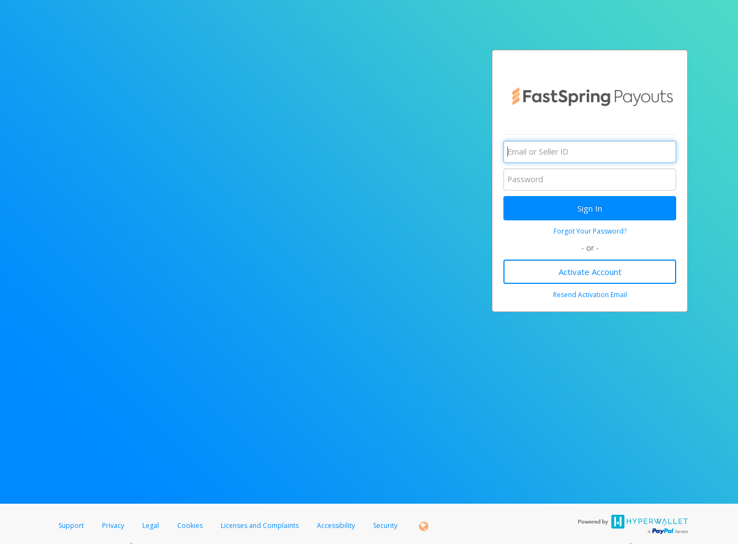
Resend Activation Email (590, 294)
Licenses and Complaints (260, 525)
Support (71, 525)
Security (385, 525)
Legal (150, 525)
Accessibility (336, 525)
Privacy (113, 525)
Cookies (190, 525)
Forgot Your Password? (590, 231)
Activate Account (590, 271)
